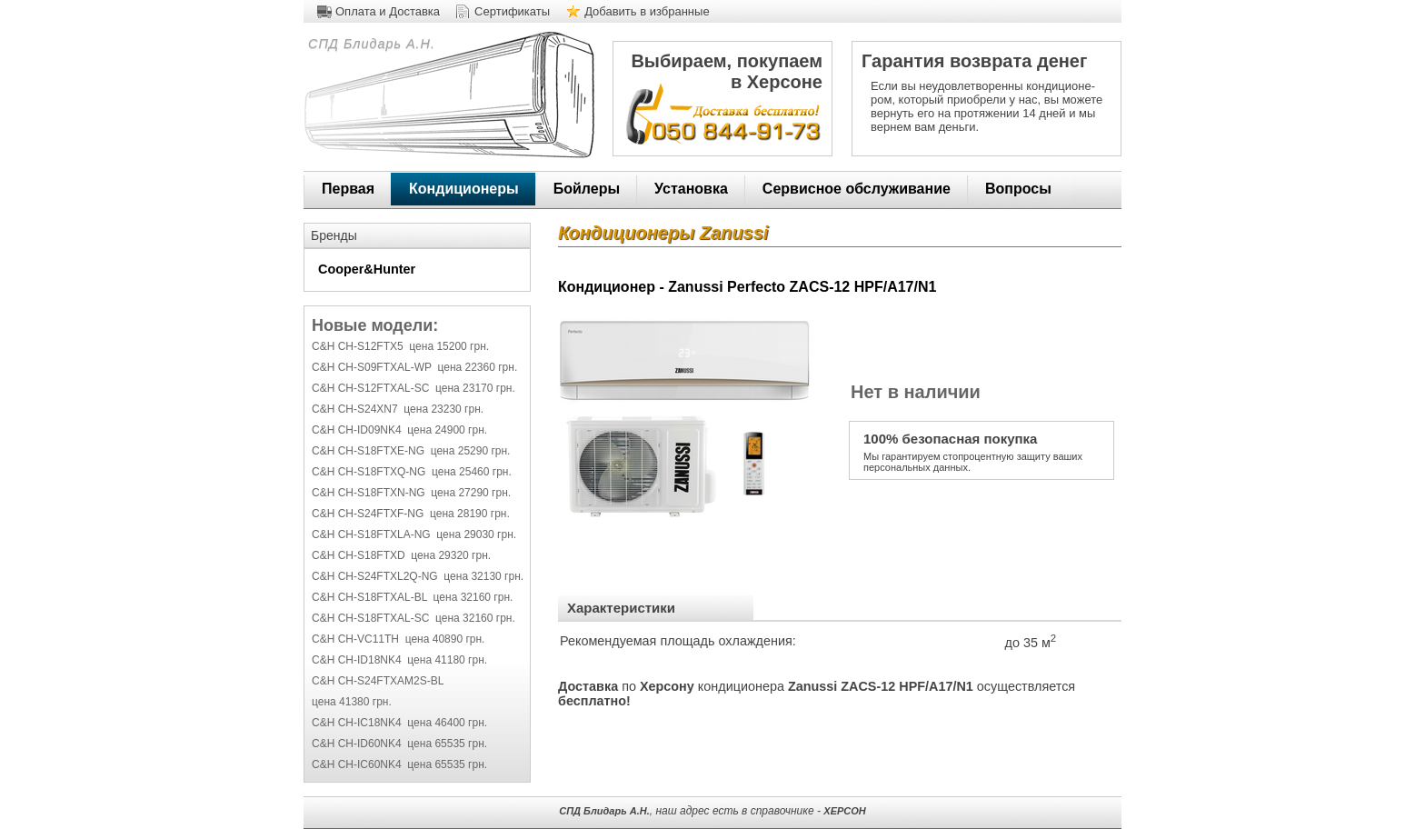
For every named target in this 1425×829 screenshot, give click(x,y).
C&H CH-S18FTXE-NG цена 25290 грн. (411, 450)
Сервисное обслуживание (856, 188)
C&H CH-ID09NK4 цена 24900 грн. (399, 430)
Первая (348, 188)
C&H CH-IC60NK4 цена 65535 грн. (399, 764)
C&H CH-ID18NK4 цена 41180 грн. (399, 660)
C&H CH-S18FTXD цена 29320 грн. (401, 555)
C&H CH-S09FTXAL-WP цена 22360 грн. (414, 367)
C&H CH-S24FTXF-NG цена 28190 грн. (411, 513)
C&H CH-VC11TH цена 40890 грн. (398, 639)
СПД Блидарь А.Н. (369, 43)
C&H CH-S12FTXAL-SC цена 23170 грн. (413, 388)
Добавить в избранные (647, 11)
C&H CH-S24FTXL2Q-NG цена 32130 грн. (417, 576)
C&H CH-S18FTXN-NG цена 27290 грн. (411, 492)
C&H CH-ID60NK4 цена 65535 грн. (399, 743)
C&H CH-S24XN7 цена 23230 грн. (397, 409)
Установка (691, 188)
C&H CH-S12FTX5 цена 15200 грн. (400, 346)
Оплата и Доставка (387, 11)
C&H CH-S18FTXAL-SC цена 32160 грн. (413, 618)
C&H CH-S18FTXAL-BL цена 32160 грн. (412, 597)
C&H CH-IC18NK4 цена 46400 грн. (399, 722)
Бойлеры (586, 188)
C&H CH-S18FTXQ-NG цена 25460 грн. (412, 471)
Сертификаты (512, 11)
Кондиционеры (464, 188)
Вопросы (1018, 188)
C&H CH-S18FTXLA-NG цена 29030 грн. (414, 534)
